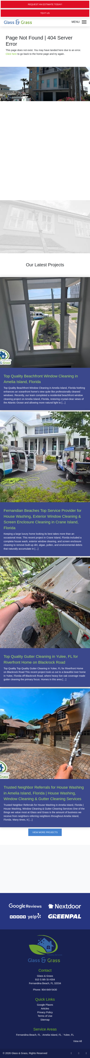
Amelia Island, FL (52, 1034)
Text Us (45, 13)
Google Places (45, 1004)
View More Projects (45, 832)
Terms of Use (45, 1016)
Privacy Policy (45, 1012)
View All (77, 1041)
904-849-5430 (49, 989)
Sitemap (45, 1019)
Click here (11, 54)
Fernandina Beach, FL (28, 1034)
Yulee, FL (68, 1034)
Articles (45, 1008)
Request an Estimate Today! (45, 4)
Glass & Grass (20, 1053)
